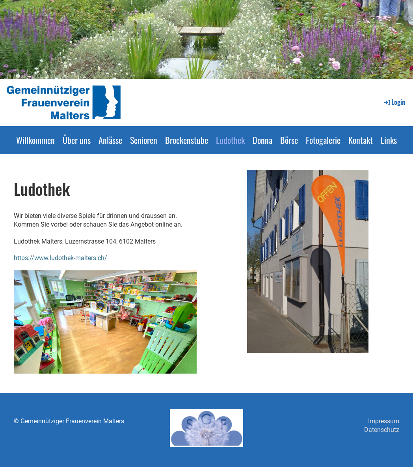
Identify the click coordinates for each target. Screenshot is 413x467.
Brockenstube (186, 140)
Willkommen (35, 140)
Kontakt (360, 140)
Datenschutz (381, 430)
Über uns (77, 140)
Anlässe (110, 140)
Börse (289, 140)
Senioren (143, 140)
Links (389, 140)
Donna (262, 140)
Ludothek (230, 140)
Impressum (383, 421)
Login (394, 102)
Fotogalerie (323, 140)
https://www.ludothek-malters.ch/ (60, 258)
